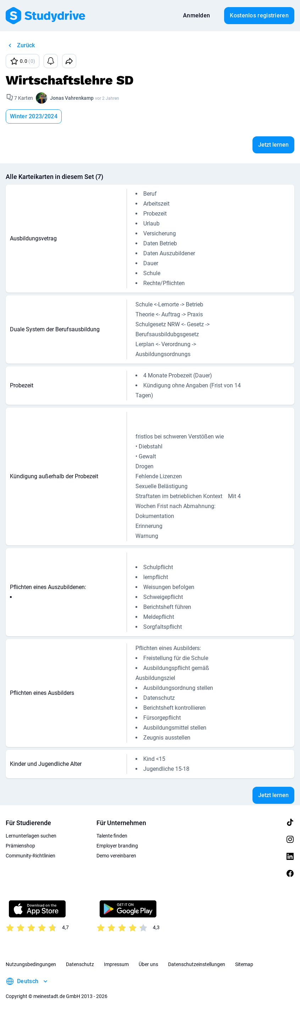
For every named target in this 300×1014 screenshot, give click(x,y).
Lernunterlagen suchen (31, 836)
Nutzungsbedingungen (31, 964)
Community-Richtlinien (30, 855)
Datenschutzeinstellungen (196, 964)
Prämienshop (20, 846)
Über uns (148, 964)
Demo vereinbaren (116, 855)
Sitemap (244, 964)
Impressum (116, 964)
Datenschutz (80, 964)
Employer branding (117, 846)
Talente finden (111, 836)
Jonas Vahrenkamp (72, 98)
